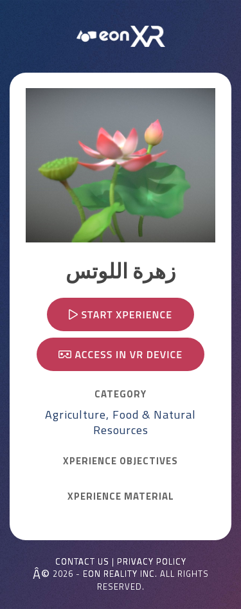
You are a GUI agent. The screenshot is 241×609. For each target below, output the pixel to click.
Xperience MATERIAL (120, 496)
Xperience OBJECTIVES (120, 461)
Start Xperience (120, 314)
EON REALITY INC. (120, 573)
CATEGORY (120, 394)
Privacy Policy (151, 562)
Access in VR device (120, 354)
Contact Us (82, 562)
